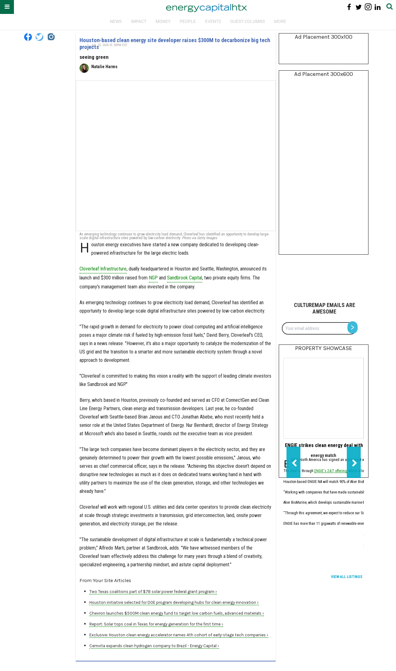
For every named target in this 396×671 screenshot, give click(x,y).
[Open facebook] (349, 7)
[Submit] (389, 7)
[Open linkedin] (377, 7)
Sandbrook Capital (184, 278)
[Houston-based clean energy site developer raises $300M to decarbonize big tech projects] (176, 155)
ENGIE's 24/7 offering (330, 471)
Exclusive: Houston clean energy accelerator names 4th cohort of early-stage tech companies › (178, 635)
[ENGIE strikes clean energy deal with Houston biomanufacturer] (323, 398)
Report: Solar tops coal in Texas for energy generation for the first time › (156, 624)
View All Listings (346, 577)
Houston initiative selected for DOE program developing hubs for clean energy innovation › (174, 602)
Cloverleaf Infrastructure (103, 269)
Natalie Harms (104, 66)
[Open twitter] (359, 7)
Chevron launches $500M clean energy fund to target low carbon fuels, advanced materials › (176, 613)
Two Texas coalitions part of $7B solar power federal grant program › (153, 591)
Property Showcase (323, 348)
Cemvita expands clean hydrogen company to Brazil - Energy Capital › (154, 645)
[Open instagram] (368, 7)
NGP (153, 278)
